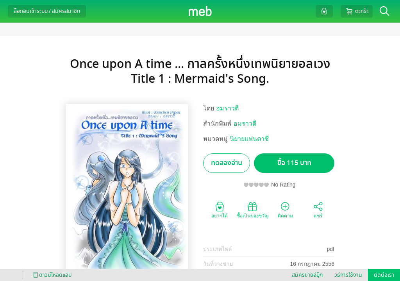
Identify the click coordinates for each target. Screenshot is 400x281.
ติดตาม (285, 210)
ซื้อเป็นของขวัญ (252, 210)
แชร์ (318, 210)
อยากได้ (219, 210)
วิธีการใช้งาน (348, 275)
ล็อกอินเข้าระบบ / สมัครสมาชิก (47, 11)
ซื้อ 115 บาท (294, 163)
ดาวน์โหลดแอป (51, 275)
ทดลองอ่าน (226, 163)
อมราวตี (227, 108)
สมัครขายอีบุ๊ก (307, 275)
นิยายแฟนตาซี (249, 138)
